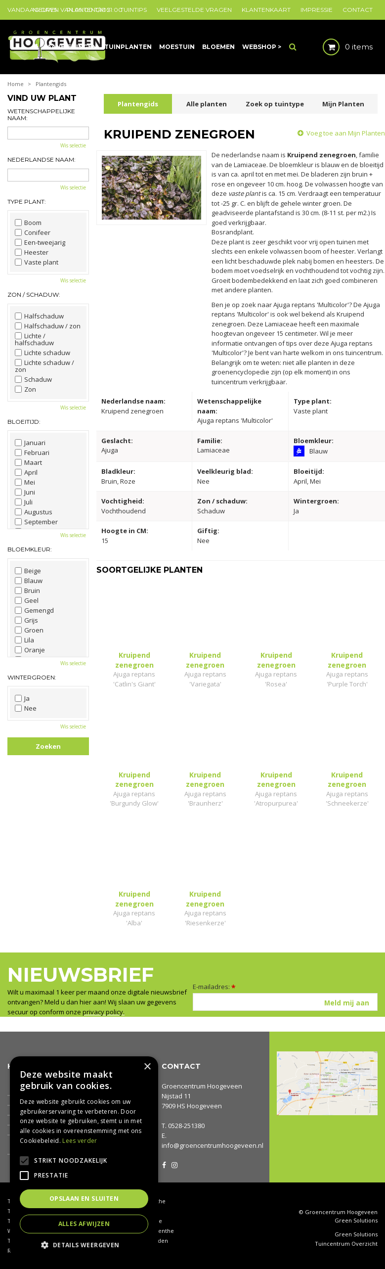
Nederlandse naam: (41, 159)
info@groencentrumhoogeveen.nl (212, 1145)
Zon (25, 389)
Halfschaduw (39, 316)
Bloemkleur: (29, 549)
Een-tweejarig (40, 242)
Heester (31, 252)
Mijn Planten (343, 103)
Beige (28, 570)
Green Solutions (356, 1220)
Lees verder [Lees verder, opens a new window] (79, 1140)
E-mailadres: (214, 986)
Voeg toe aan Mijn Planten (345, 133)
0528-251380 (186, 1125)
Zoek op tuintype (275, 103)
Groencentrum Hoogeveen (202, 1086)
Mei (25, 482)
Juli (24, 502)
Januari (30, 442)
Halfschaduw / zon (48, 325)
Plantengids (138, 103)
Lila (24, 639)
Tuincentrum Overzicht (346, 1243)
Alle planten (206, 103)
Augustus (33, 511)
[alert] (84, 1157)
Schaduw (33, 379)
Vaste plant (36, 262)
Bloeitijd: (24, 421)
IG (173, 1164)
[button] (84, 1244)
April (26, 472)
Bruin (27, 590)
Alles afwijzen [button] (84, 1224)
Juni (25, 492)
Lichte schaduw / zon (44, 366)
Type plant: (26, 201)
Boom (28, 222)
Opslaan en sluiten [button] (84, 1198)
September (36, 521)
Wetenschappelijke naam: (41, 114)
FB (164, 1164)
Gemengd (34, 610)
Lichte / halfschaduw (34, 339)
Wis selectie (73, 145)
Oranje (30, 649)
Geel (27, 600)
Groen (29, 630)
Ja (22, 698)
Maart (28, 462)
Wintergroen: (31, 677)
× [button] (147, 1067)
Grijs (26, 620)
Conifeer (32, 232)
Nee (26, 708)
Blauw (29, 580)
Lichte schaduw (42, 352)
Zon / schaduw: (33, 294)
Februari (32, 452)
